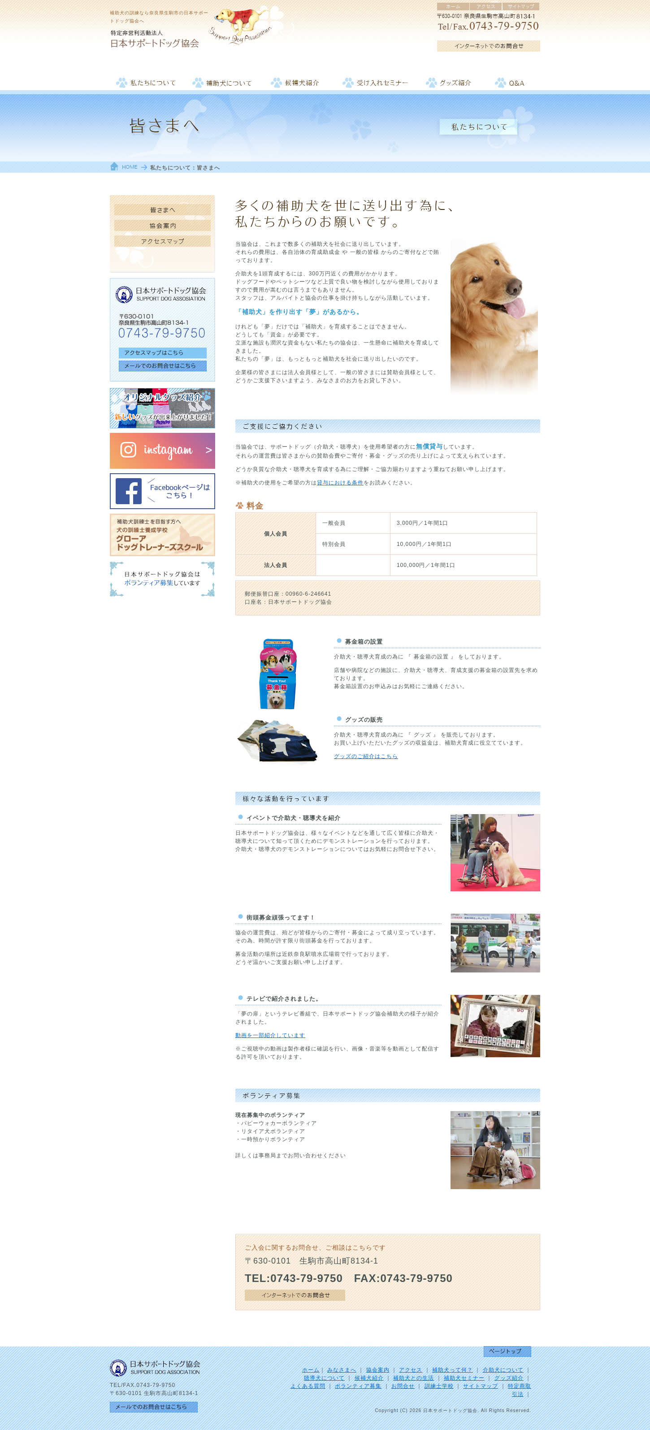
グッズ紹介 (509, 1378)
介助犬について (503, 1370)
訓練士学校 (439, 1386)
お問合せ (403, 1386)
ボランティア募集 (358, 1386)
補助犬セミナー (464, 1378)
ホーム (311, 1370)
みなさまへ (341, 1370)
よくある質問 (307, 1386)
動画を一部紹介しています (270, 1035)
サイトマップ (480, 1386)
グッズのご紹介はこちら (366, 756)
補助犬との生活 (413, 1378)
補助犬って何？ (452, 1370)
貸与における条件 (340, 483)
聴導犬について (324, 1378)
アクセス (410, 1370)
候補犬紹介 (369, 1378)
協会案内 (378, 1370)
